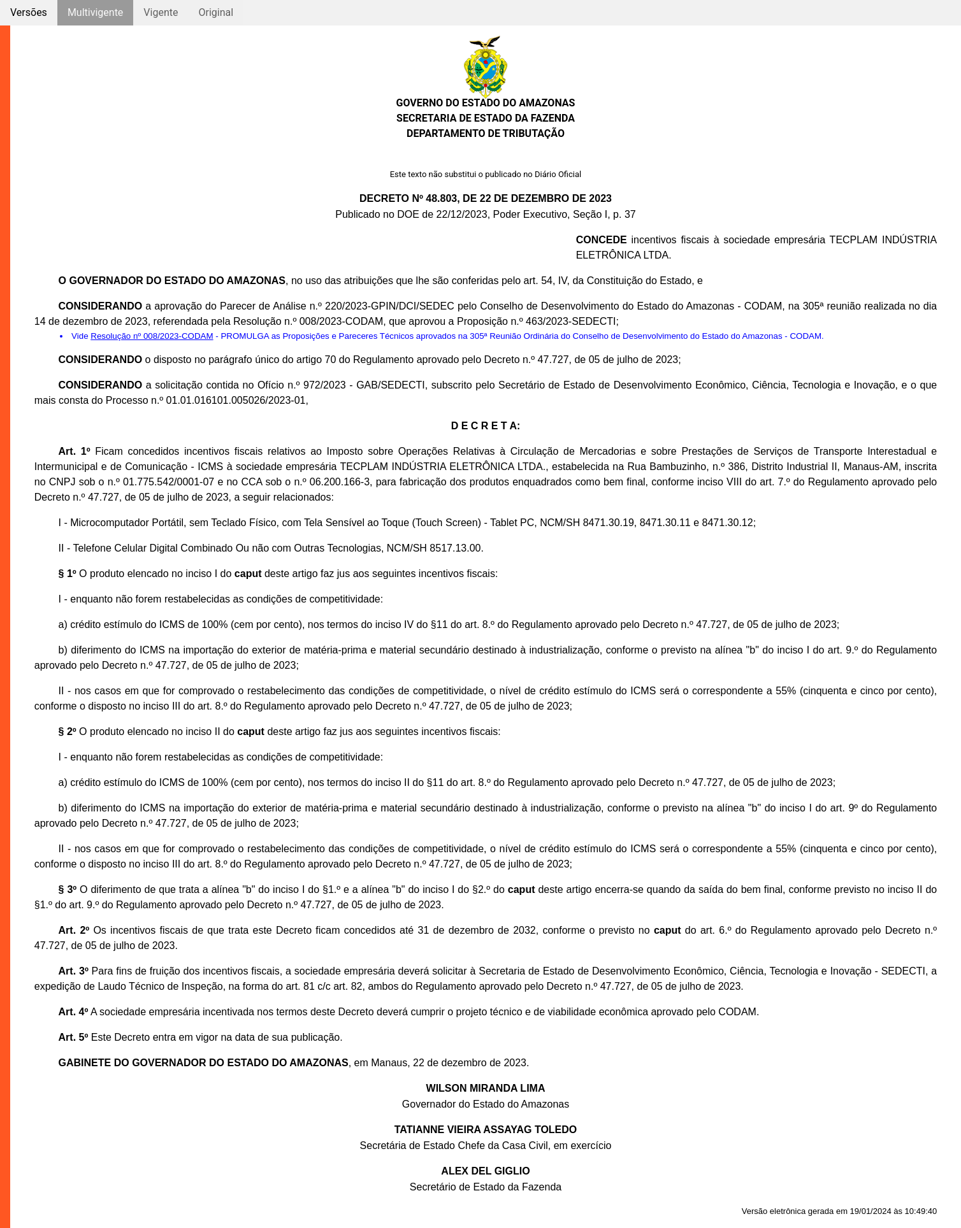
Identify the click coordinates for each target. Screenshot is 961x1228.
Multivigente (95, 12)
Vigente (160, 12)
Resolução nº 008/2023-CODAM (151, 336)
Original (215, 12)
